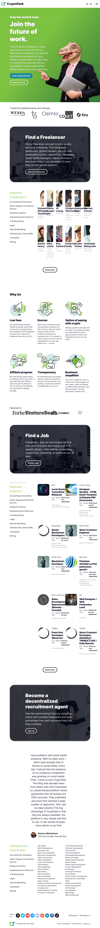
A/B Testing (42, 846)
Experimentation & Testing (47, 890)
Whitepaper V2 (85, 915)
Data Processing (44, 874)
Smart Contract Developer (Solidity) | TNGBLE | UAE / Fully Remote (88, 638)
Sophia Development (73, 886)
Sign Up (31, 731)
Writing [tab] (13, 242)
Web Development (72, 895)
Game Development (72, 853)
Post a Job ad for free (21, 76)
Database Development (46, 879)
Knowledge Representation (75, 855)
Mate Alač (83, 557)
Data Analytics (43, 865)
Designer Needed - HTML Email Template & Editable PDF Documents (88, 495)
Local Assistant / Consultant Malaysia (61, 492)
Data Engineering (44, 867)
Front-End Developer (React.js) (57, 635)
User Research (70, 890)
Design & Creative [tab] (18, 213)
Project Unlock (84, 485)
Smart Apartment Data (60, 595)
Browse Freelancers (36, 172)
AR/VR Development (45, 848)
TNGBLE (55, 628)
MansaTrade (56, 526)
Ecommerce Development (47, 886)
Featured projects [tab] (16, 489)
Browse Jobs (33, 463)
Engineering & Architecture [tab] (21, 217)
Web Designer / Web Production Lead (88, 603)
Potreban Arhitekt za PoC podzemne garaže (88, 565)
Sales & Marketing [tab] (18, 229)
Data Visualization (44, 876)
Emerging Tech (43, 888)
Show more (50, 270)
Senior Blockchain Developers (58, 532)
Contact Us (86, 924)
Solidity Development (73, 883)
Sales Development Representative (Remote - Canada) (60, 605)
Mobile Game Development (75, 865)
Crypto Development (45, 862)
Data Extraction (43, 869)
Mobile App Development (74, 860)
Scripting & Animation (73, 872)
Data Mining (42, 872)
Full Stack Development (74, 848)
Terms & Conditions (64, 924)
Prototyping (69, 869)
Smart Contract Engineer (88, 531)
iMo (80, 595)
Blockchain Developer (58, 562)
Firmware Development (46, 893)
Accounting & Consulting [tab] (20, 202)
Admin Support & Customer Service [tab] (22, 207)
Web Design (69, 893)
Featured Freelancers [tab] (17, 195)
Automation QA (43, 850)
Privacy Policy (76, 924)
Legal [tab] (12, 225)
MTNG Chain (84, 526)
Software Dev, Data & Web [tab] (21, 234)
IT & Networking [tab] (17, 221)
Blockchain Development (47, 855)
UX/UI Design (70, 888)
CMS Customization (45, 857)
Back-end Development (46, 853)
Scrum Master (70, 874)
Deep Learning (43, 881)
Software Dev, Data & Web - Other (75, 880)
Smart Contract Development (76, 876)
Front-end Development (74, 846)
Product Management (73, 867)
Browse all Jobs (18, 82)
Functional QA (70, 850)
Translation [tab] (15, 238)
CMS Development (44, 860)
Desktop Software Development (49, 883)
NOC (53, 485)
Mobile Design (70, 862)
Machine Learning (71, 857)
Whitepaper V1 (74, 915)
